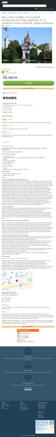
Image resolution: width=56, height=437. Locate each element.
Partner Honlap (8, 110)
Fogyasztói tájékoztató (24, 408)
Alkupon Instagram (42, 406)
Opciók (17, 83)
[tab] (6, 142)
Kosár (37, 8)
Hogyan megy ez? (23, 404)
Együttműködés (41, 413)
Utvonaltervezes (7, 301)
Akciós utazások (5, 408)
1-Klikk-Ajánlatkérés (28, 88)
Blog (3, 406)
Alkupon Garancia (23, 406)
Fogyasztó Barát (23, 409)
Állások (6, 404)
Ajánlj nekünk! (41, 415)
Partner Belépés (41, 417)
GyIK (21, 405)
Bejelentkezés (46, 8)
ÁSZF (3, 405)
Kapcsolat (40, 414)
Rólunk (3, 404)
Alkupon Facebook (41, 404)
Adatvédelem (7, 405)
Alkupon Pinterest (41, 408)
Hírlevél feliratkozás (42, 405)
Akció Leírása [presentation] (6, 142)
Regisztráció (52, 8)
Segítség (41, 8)
